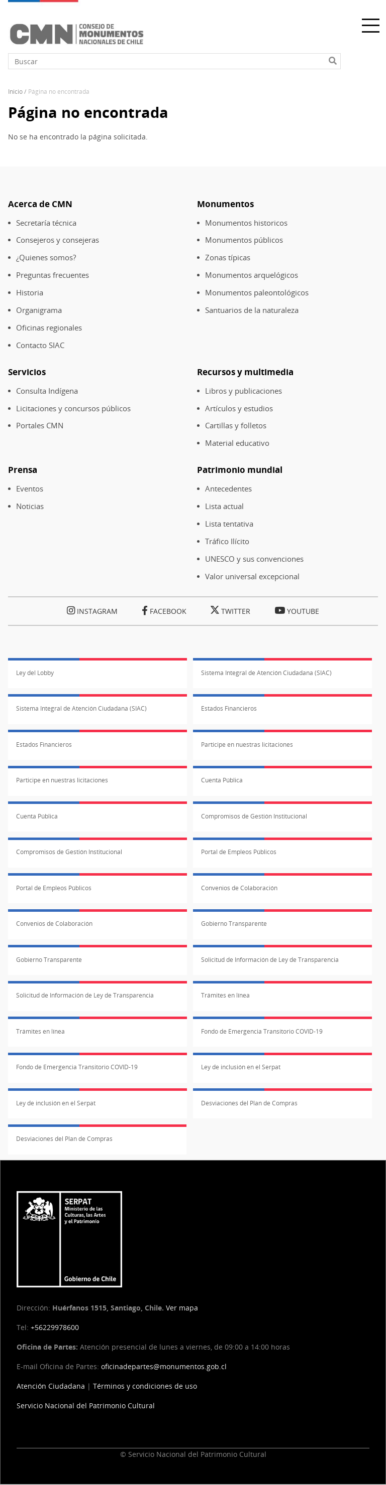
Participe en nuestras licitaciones (247, 744)
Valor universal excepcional (252, 576)
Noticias (30, 506)
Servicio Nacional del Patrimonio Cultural (86, 1405)
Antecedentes (228, 488)
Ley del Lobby (35, 673)
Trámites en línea (225, 995)
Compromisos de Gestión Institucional (254, 816)
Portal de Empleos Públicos (238, 852)
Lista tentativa (229, 524)
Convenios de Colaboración (239, 888)
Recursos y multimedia (245, 372)
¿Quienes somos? (46, 257)
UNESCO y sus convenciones (254, 559)
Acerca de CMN (40, 204)
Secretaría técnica (46, 223)
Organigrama (39, 310)
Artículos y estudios (239, 408)
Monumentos (225, 204)
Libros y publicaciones (243, 391)
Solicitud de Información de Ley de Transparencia (270, 959)
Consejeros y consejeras (57, 240)
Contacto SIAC (40, 345)
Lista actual (224, 506)
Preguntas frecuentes (52, 275)
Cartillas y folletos (235, 425)
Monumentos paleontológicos (257, 292)
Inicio (15, 91)
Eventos (29, 488)
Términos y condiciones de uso (145, 1386)
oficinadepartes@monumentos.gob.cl (164, 1366)
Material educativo (237, 443)
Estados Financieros (229, 708)
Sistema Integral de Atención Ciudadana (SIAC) (266, 673)
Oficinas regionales (49, 328)
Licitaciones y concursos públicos (73, 408)
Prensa (22, 469)
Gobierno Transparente (234, 923)
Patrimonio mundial (239, 469)
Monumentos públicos (244, 240)
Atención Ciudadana (51, 1386)
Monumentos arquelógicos (251, 275)
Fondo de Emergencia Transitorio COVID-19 (262, 1031)
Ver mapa (182, 1307)
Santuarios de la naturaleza (252, 310)
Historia (29, 292)
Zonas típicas (227, 257)
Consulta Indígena (47, 391)
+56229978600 (55, 1327)
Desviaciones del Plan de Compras (249, 1103)
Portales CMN (39, 425)
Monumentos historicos (246, 223)
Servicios (27, 372)
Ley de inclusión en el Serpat (240, 1067)
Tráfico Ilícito (227, 541)
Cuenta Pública (222, 780)
